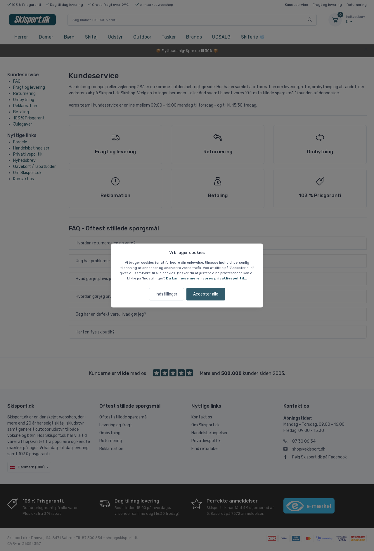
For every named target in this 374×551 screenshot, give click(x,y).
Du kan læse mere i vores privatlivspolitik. (206, 278)
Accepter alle (205, 294)
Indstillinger (166, 294)
